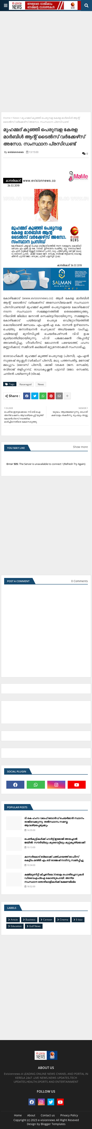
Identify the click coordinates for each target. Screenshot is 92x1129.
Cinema (64, 919)
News (16, 118)
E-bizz (79, 919)
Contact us (48, 1115)
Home (6, 118)
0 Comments (79, 581)
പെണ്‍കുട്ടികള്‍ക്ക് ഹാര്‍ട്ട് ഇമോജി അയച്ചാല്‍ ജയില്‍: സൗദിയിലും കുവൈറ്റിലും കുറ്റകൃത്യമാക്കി (54, 840)
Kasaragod (25, 384)
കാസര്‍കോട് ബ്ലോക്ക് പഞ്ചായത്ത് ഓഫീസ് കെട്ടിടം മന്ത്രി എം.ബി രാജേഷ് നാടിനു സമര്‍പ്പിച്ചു (53, 858)
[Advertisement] (46, 60)
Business (30, 919)
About (31, 1115)
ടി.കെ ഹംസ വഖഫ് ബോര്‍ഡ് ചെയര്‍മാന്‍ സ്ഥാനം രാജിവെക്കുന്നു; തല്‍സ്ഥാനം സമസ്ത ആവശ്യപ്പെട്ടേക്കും (54, 821)
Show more (80, 447)
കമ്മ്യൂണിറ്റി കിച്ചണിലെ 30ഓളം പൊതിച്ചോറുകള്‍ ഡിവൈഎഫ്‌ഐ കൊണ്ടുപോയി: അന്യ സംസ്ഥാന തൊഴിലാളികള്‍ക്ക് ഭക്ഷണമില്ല (54, 878)
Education (16, 926)
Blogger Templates (53, 1124)
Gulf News (35, 926)
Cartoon (47, 919)
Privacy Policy (69, 1115)
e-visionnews (46, 1120)
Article (14, 919)
